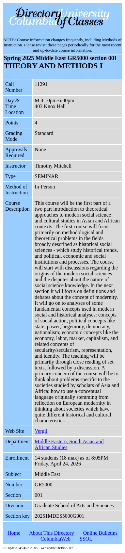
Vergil (41, 431)
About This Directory (51, 533)
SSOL (86, 539)
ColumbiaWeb (55, 539)
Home (14, 533)
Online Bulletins (100, 533)
